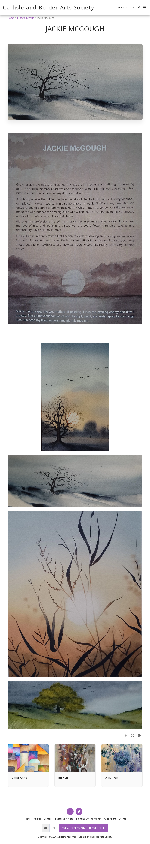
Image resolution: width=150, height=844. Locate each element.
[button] (133, 7)
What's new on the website (83, 828)
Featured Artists (25, 17)
